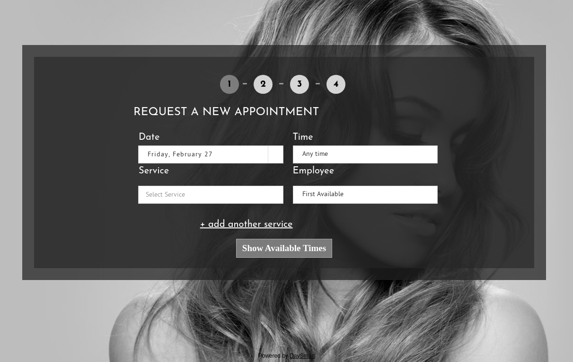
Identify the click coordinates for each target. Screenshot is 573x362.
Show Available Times (284, 248)
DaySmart (302, 356)
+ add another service (246, 224)
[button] (275, 154)
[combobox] (203, 154)
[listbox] (365, 154)
